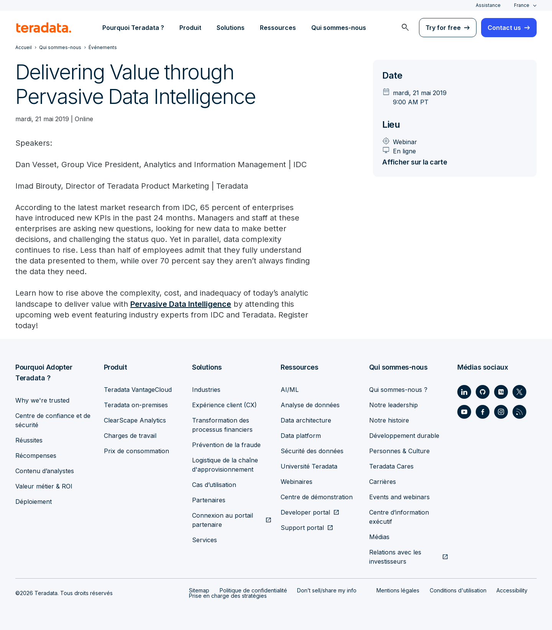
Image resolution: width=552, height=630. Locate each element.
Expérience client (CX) (224, 405)
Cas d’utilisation (214, 485)
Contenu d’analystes (44, 471)
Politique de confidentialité (253, 590)
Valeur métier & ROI (43, 486)
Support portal (302, 527)
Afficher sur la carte (416, 162)
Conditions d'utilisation (458, 590)
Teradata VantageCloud (138, 389)
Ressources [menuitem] (278, 27)
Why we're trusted (42, 400)
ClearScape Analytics (135, 420)
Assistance (488, 5)
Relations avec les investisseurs (395, 556)
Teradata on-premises (136, 405)
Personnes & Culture (399, 451)
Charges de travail (130, 435)
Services (204, 540)
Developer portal (305, 512)
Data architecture (306, 420)
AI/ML (290, 389)
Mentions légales (397, 590)
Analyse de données (310, 405)
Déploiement (33, 501)
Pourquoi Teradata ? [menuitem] (133, 27)
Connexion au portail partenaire (222, 520)
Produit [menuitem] (190, 27)
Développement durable (404, 435)
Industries (206, 389)
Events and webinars (399, 497)
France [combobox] (521, 5)
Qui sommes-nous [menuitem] (338, 27)
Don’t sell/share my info (326, 590)
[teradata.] (43, 27)
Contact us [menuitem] (504, 27)
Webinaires (296, 481)
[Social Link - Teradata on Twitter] (519, 392)
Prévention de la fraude (226, 445)
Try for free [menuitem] (443, 27)
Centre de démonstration (317, 497)
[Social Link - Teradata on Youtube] (464, 412)
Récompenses (35, 455)
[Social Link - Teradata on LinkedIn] (464, 392)
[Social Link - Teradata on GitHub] (483, 392)
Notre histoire (389, 420)
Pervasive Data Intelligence (180, 304)
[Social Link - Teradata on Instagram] (501, 412)
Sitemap (199, 590)
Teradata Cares (391, 466)
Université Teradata (309, 466)
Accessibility (511, 590)
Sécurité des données (312, 451)
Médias (379, 537)
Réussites (29, 440)
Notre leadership (393, 405)
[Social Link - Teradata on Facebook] (483, 412)
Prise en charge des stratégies (228, 595)
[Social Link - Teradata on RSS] (519, 412)
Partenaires (208, 500)
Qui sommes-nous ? (398, 389)
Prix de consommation (136, 451)
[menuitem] (405, 27)
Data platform (301, 435)
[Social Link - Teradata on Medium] (501, 392)
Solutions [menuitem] (231, 27)
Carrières (382, 481)
